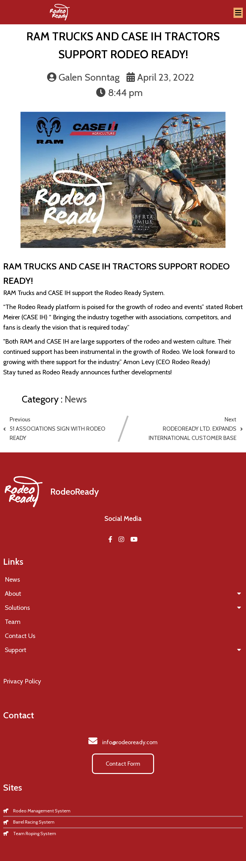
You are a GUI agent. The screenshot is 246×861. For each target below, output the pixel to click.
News (76, 399)
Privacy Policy (22, 681)
